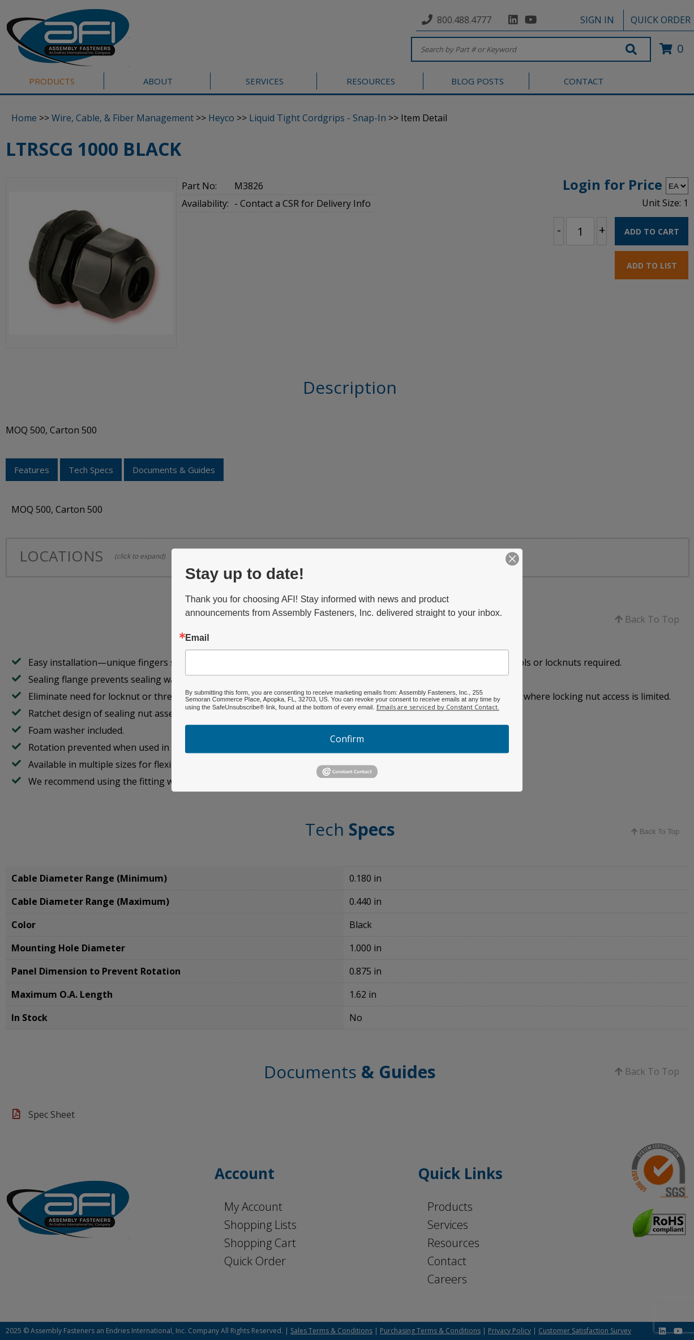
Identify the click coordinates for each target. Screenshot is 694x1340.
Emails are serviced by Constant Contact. (437, 707)
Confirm (347, 739)
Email (197, 638)
